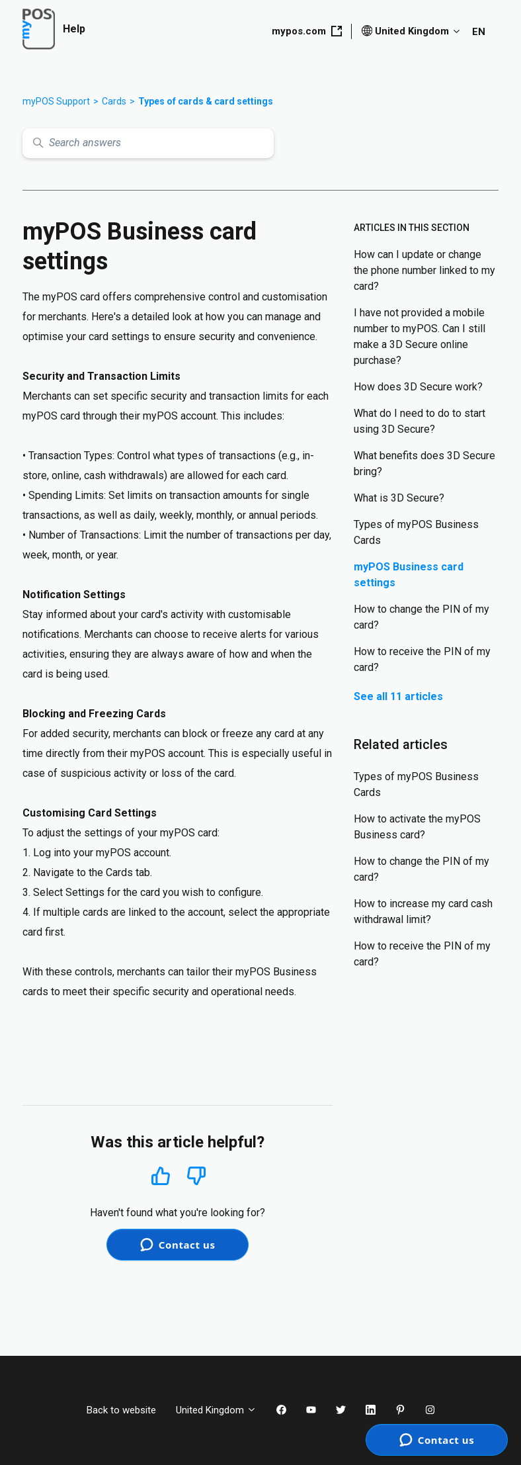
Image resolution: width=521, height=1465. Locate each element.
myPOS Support (56, 101)
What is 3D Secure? (399, 498)
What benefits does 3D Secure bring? (424, 463)
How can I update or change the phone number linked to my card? (424, 270)
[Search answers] (148, 143)
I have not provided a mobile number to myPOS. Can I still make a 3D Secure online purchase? (419, 336)
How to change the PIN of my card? (421, 617)
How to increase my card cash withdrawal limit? (423, 911)
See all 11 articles (398, 696)
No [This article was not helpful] (196, 1176)
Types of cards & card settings (205, 101)
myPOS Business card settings (408, 574)
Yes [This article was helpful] (160, 1175)
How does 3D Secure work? (418, 386)
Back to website (121, 1410)
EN (478, 32)
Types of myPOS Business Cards (416, 532)
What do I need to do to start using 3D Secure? (419, 421)
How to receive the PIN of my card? (422, 659)
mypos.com (307, 31)
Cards (114, 101)
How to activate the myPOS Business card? (417, 827)
